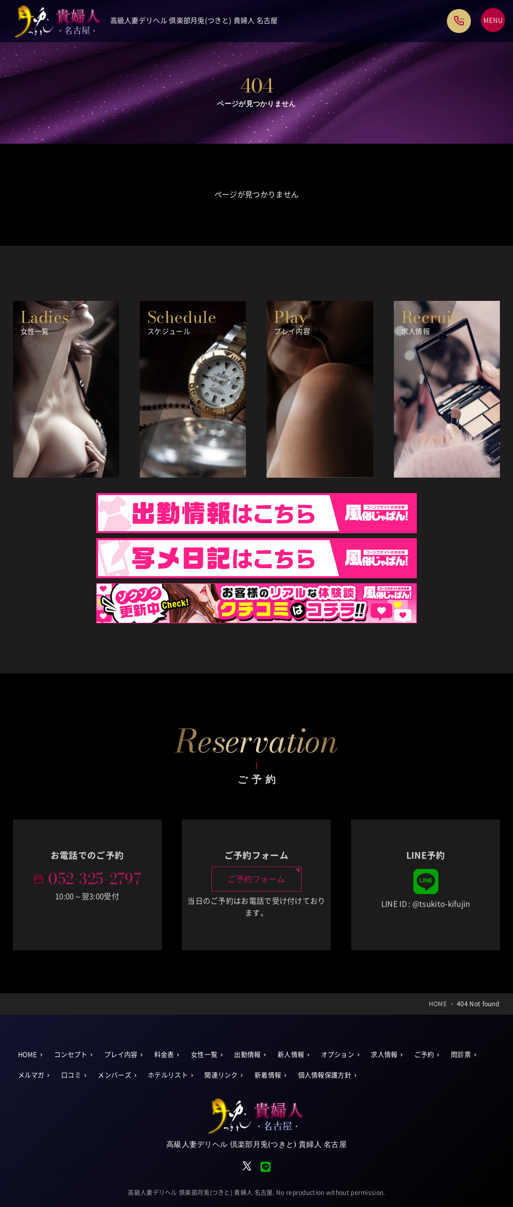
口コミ (71, 1075)
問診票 (461, 1054)
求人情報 (384, 1054)
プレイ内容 (121, 1054)
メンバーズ (114, 1075)
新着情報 (267, 1075)
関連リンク (221, 1075)
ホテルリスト (168, 1075)
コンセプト (71, 1054)
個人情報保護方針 (324, 1075)
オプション (338, 1054)
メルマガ (31, 1075)
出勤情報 (247, 1054)
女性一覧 (204, 1054)
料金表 (164, 1054)
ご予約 (424, 1054)
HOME (28, 1054)
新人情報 (291, 1054)
